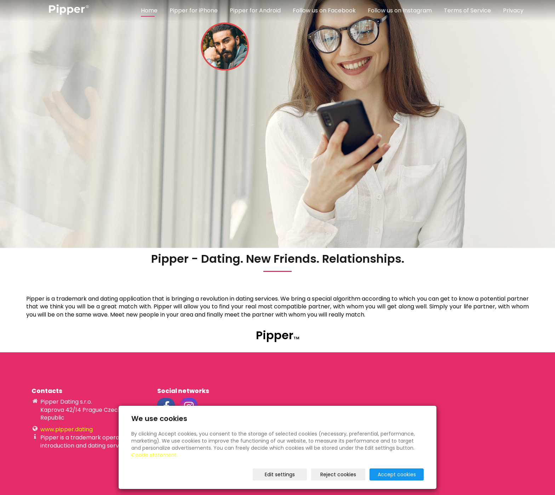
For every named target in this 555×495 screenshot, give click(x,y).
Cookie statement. (154, 455)
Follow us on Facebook (324, 10)
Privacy (513, 10)
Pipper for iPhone (194, 10)
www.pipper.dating (66, 429)
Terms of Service (467, 10)
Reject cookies (338, 474)
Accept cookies (397, 474)
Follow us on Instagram (400, 10)
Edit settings (280, 474)
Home (149, 10)
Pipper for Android (255, 10)
